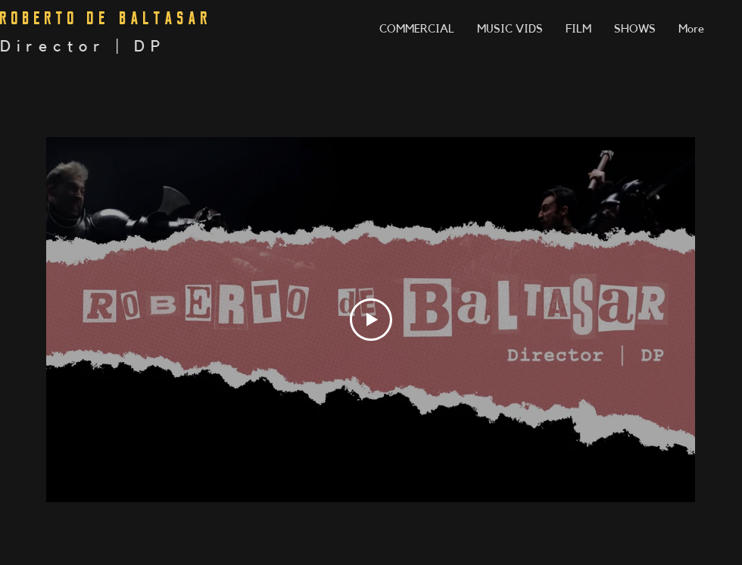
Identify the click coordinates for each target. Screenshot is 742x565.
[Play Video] (371, 319)
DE (99, 18)
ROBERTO (39, 18)
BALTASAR (166, 18)
